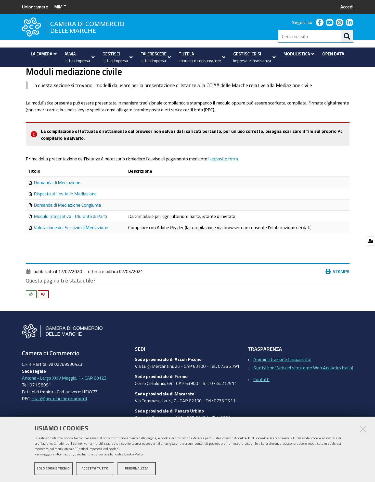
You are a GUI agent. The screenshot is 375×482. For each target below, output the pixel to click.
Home (25, 72)
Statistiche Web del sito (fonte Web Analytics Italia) (303, 387)
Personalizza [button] (136, 468)
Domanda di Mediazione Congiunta (67, 225)
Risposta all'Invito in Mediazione (65, 214)
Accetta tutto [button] (95, 468)
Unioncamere (35, 6)
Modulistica (43, 72)
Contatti (261, 399)
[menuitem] (42, 54)
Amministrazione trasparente (282, 379)
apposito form (224, 179)
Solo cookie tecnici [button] (53, 468)
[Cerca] (347, 36)
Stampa (338, 291)
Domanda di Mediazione (57, 203)
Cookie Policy (134, 454)
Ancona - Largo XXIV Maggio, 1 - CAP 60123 (64, 398)
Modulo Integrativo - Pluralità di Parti (70, 236)
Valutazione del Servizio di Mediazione (71, 247)
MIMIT (60, 6)
